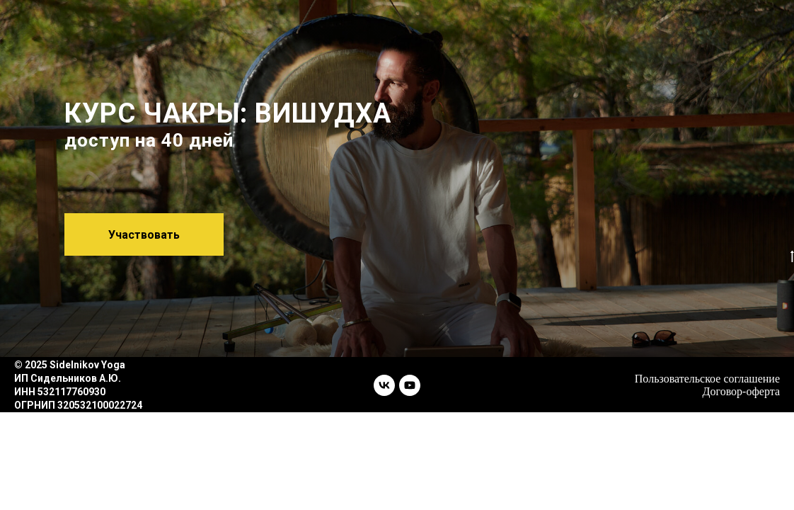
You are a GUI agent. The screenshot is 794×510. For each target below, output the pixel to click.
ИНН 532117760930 (59, 391)
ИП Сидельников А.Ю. (67, 378)
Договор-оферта (741, 391)
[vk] (384, 385)
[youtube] (409, 385)
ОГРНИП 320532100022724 (78, 405)
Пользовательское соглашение (707, 379)
